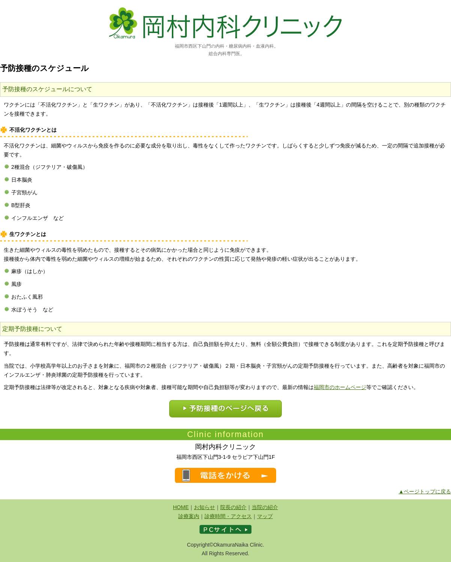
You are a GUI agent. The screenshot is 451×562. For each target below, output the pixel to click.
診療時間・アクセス (228, 516)
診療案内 (188, 516)
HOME (181, 507)
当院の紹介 (265, 507)
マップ (265, 516)
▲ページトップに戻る (424, 491)
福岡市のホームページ (340, 387)
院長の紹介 (233, 507)
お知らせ (204, 507)
